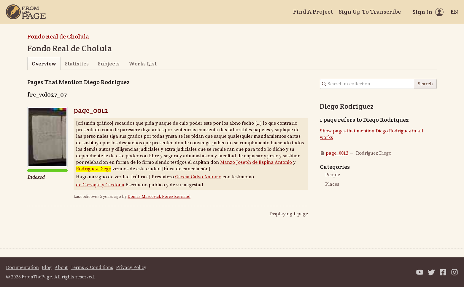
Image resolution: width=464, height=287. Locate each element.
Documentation (22, 267)
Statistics (77, 63)
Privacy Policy (131, 267)
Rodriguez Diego (93, 169)
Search (425, 84)
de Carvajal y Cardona (100, 185)
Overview (44, 63)
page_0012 (91, 110)
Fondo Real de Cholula (58, 36)
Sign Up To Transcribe (370, 11)
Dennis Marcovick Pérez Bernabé (159, 196)
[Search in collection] (367, 84)
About (61, 267)
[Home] (26, 11)
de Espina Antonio (272, 162)
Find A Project (313, 11)
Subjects (109, 63)
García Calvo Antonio (198, 177)
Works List (143, 63)
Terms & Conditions (92, 267)
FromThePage (37, 277)
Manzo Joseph (235, 162)
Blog (47, 267)
